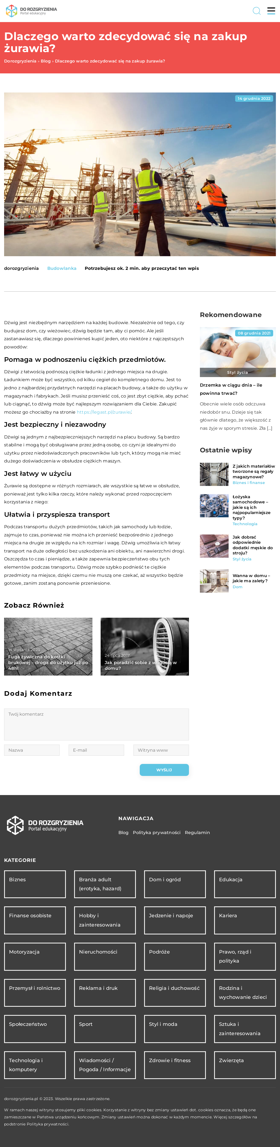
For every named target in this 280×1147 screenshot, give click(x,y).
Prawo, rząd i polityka (235, 956)
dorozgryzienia (21, 268)
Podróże (159, 952)
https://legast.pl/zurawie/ (104, 412)
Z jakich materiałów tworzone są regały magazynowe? (254, 471)
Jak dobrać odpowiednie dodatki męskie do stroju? (253, 545)
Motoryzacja (24, 952)
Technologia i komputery (26, 1065)
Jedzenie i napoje (171, 916)
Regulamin (197, 832)
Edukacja (231, 880)
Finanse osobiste (30, 916)
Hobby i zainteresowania (100, 920)
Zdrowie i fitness (170, 1061)
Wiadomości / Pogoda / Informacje (105, 1065)
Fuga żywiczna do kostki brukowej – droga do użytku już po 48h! (48, 662)
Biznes (17, 880)
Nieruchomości (98, 952)
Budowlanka (62, 268)
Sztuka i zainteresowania (240, 1028)
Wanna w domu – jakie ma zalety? (251, 578)
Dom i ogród (165, 880)
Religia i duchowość (174, 988)
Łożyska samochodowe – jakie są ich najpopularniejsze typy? (251, 507)
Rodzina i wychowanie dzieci (243, 992)
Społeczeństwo (28, 1024)
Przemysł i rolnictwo (34, 988)
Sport (85, 1024)
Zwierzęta (231, 1061)
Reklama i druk (98, 988)
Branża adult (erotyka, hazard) (100, 884)
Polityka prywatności (157, 832)
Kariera (228, 916)
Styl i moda (163, 1024)
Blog (123, 832)
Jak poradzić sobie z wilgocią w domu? (141, 665)
